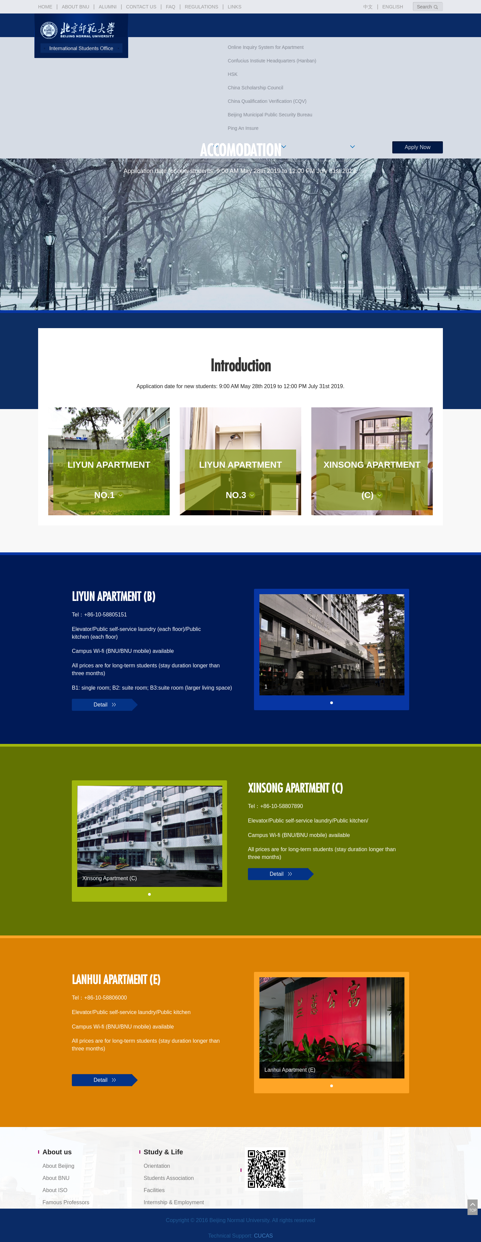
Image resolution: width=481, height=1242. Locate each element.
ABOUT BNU (75, 6)
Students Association (169, 1178)
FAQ (170, 6)
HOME (45, 6)
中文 (368, 6)
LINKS (234, 6)
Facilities (154, 1190)
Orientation (157, 1166)
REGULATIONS (201, 6)
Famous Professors (66, 1202)
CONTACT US (141, 6)
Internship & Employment (174, 1202)
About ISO (55, 1190)
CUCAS (263, 1236)
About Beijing (58, 1166)
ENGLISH (393, 6)
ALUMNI (108, 6)
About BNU (56, 1178)
